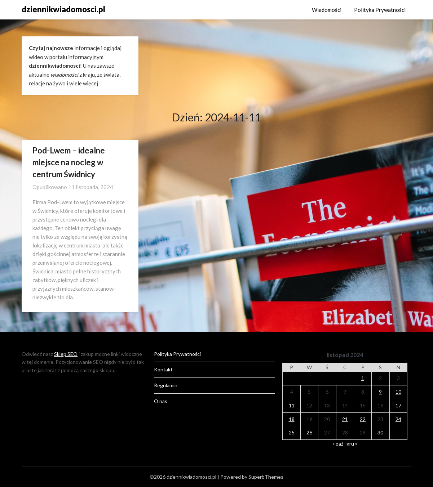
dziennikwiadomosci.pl (63, 9)
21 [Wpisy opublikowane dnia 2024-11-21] (345, 419)
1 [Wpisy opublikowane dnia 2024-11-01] (362, 378)
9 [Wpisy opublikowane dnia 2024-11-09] (380, 392)
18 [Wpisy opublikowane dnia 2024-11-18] (292, 419)
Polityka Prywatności (380, 9)
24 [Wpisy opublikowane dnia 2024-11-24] (398, 419)
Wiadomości (326, 9)
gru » (351, 444)
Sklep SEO (66, 354)
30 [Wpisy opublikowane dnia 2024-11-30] (380, 432)
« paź (337, 444)
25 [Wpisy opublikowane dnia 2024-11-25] (292, 432)
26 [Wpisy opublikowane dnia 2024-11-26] (309, 432)
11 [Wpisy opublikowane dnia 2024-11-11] (292, 405)
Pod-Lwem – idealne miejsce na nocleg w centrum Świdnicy (68, 162)
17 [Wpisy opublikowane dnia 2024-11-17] (398, 405)
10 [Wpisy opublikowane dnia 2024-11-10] (398, 392)
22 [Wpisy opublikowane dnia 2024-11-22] (363, 419)
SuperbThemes (265, 477)
